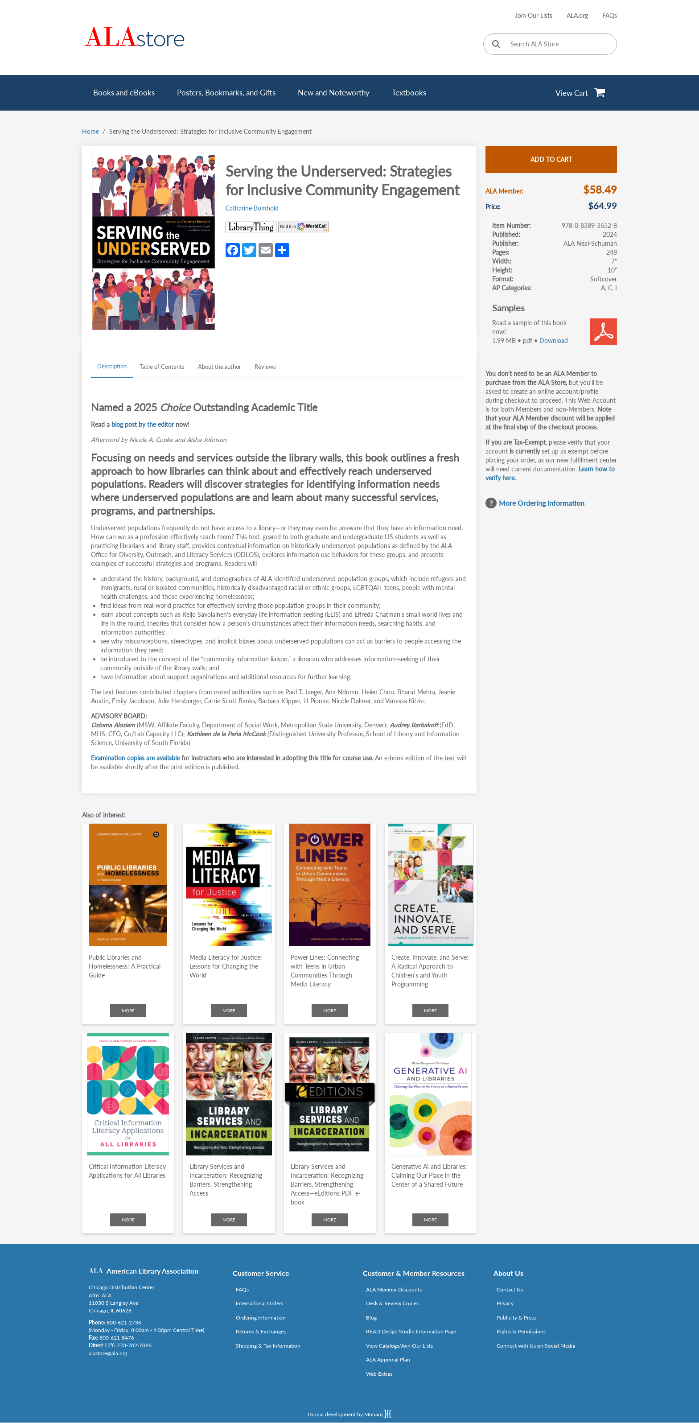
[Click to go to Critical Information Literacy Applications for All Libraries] (128, 1094)
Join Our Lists (533, 15)
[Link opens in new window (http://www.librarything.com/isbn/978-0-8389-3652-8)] (251, 227)
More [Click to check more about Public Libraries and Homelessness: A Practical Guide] (128, 1010)
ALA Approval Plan (388, 1359)
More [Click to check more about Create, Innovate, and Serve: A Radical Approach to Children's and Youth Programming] (430, 1010)
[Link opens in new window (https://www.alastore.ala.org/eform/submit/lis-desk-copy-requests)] (135, 758)
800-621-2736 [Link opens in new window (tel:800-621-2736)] (124, 1322)
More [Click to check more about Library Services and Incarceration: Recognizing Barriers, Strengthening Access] (228, 1219)
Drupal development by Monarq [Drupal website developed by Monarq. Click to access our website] (349, 1414)
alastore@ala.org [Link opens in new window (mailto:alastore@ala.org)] (108, 1353)
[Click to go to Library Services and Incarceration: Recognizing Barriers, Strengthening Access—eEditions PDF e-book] (330, 1094)
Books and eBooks (124, 92)
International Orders (259, 1303)
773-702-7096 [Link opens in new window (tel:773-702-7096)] (134, 1345)
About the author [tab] (219, 366)
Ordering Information (261, 1317)
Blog (371, 1317)
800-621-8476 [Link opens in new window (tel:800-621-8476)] (116, 1337)
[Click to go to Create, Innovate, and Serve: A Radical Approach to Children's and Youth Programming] (431, 885)
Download (553, 340)
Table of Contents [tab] (162, 366)
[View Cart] (580, 93)
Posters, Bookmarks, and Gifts (226, 92)
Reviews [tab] (265, 366)
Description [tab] (112, 366)
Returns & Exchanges (261, 1331)
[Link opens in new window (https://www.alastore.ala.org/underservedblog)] (140, 424)
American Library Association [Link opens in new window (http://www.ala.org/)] (152, 1270)
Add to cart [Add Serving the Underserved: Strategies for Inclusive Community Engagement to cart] (551, 159)
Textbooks (409, 92)
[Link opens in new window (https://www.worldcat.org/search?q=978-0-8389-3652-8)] (303, 227)
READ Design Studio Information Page (411, 1331)
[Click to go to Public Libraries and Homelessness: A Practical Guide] (128, 885)
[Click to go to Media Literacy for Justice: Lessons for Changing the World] (229, 885)
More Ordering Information (541, 503)
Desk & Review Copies (392, 1303)
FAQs (609, 15)
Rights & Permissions (521, 1331)
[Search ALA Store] (550, 44)
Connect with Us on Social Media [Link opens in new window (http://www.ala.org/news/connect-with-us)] (536, 1345)
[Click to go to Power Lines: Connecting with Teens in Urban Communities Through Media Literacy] (330, 885)
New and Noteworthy (334, 92)
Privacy (505, 1303)
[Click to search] (496, 45)
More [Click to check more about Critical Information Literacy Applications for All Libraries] (128, 1219)
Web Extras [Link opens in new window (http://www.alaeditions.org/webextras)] (379, 1373)
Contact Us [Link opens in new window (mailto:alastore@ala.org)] (510, 1289)
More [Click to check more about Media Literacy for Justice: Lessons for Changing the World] (228, 1010)
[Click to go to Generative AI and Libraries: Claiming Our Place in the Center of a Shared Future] (431, 1094)
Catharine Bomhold (252, 208)
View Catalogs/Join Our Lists (399, 1345)
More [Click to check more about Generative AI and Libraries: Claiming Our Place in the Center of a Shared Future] (430, 1219)
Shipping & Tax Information (268, 1345)
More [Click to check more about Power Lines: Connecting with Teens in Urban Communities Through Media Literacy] (329, 1010)
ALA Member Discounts (394, 1289)
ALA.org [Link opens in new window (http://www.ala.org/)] (577, 15)
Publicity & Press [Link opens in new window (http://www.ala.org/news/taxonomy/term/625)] (516, 1317)
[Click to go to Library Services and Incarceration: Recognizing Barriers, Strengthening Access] (229, 1094)
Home (90, 131)
